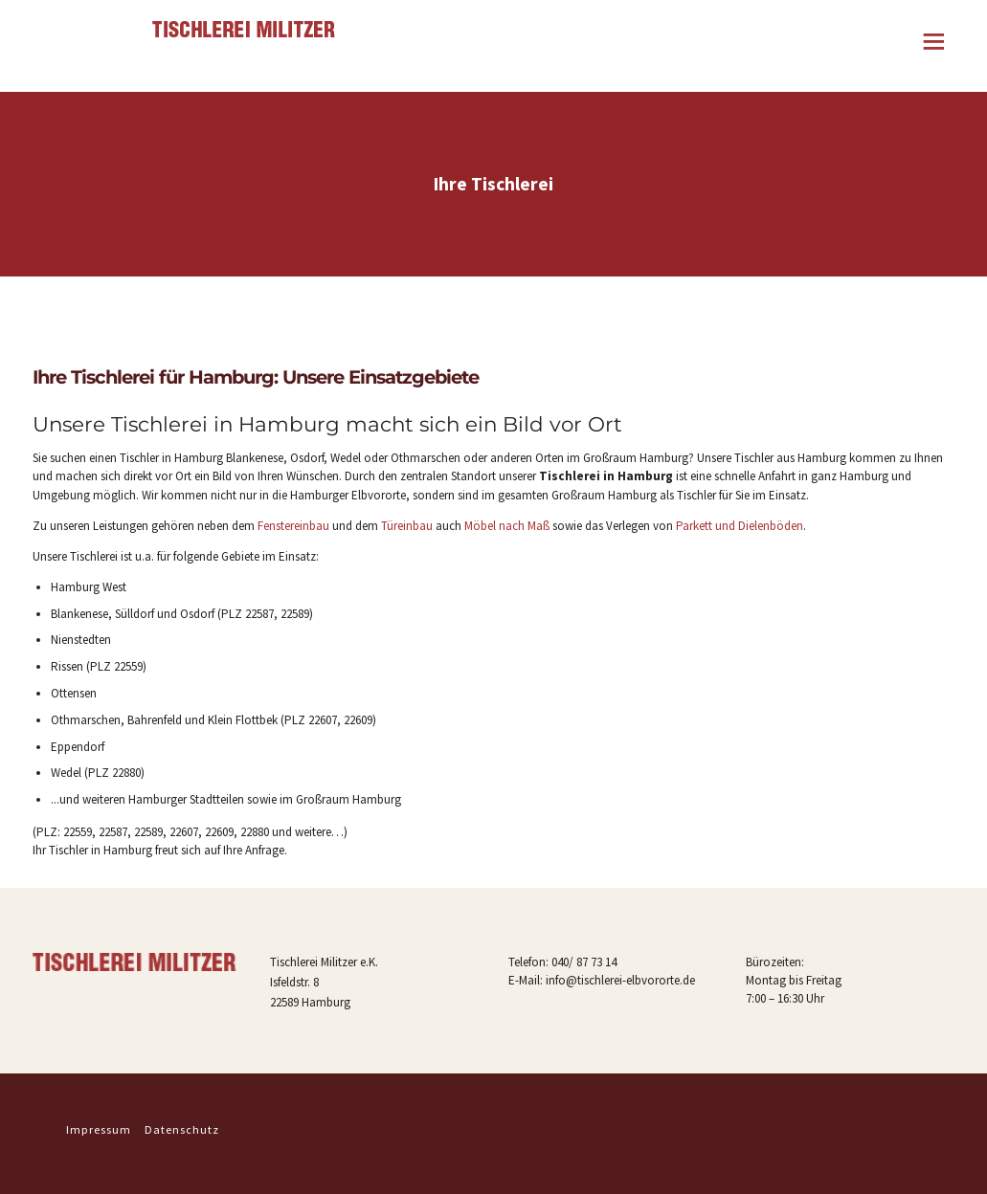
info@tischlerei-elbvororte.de (620, 980)
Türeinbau (407, 526)
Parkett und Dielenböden (739, 526)
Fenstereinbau (293, 526)
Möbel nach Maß (507, 526)
